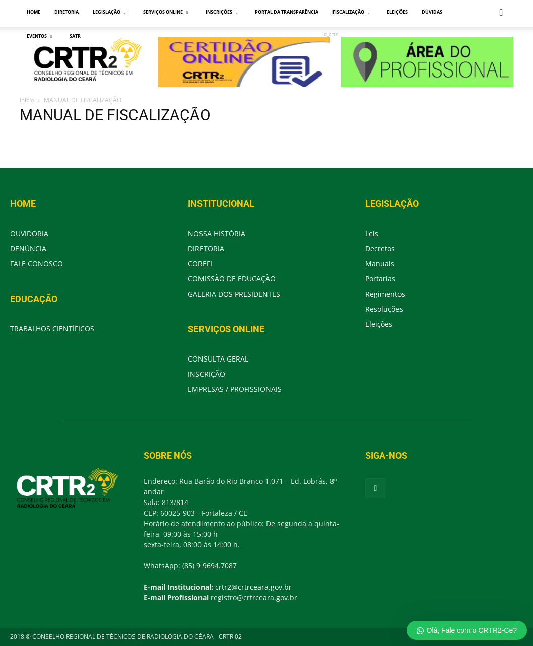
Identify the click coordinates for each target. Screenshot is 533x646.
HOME (33, 12)
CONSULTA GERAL (218, 359)
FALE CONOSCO (36, 263)
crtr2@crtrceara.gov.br (253, 587)
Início (27, 100)
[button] (501, 13)
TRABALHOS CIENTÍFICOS (52, 328)
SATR (75, 36)
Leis (371, 233)
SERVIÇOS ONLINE (165, 12)
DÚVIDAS (432, 12)
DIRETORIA (66, 12)
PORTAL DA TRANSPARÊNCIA (286, 12)
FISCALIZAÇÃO (350, 12)
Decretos (380, 248)
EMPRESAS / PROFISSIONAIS (235, 389)
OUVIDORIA (29, 233)
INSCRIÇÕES (221, 12)
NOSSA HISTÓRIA (216, 233)
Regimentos (385, 294)
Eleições (378, 324)
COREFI (200, 263)
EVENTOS (39, 36)
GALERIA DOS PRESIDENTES (234, 294)
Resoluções (384, 309)
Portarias (380, 278)
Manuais (379, 263)
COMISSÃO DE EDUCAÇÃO (232, 278)
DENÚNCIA (28, 248)
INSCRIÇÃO (206, 374)
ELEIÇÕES (397, 12)
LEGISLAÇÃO (109, 12)
